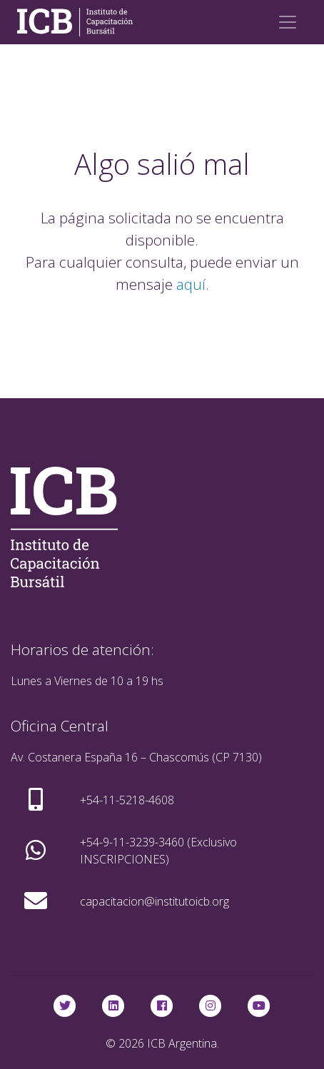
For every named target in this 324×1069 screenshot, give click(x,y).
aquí (191, 284)
